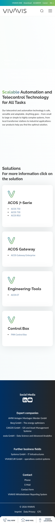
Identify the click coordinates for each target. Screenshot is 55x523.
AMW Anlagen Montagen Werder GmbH (27, 418)
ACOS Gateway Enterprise (23, 255)
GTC (39, 511)
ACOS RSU (16, 215)
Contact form (27, 489)
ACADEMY (37, 3)
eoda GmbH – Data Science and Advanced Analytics (27, 435)
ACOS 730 (15, 212)
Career (45, 3)
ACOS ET (15, 295)
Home (7, 60)
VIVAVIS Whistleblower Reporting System (27, 494)
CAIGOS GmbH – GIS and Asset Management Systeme (27, 429)
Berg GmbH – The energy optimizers (27, 423)
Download (28, 3)
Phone (27, 480)
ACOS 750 (15, 208)
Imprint (18, 511)
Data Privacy (29, 511)
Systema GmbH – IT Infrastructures (27, 454)
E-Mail (27, 484)
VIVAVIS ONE (17, 3)
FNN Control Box (19, 334)
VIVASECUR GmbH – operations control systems (27, 459)
